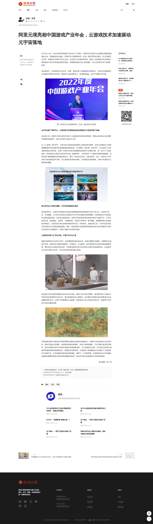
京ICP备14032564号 (80, 520)
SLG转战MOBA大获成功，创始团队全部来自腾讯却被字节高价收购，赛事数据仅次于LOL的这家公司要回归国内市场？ (125, 60)
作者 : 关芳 (30, 18)
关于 (133, 4)
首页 (19, 10)
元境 (52, 384)
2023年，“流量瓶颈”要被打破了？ (58, 420)
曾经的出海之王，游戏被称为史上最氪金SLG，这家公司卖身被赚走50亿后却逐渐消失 (126, 80)
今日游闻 (120, 501)
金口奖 (65, 10)
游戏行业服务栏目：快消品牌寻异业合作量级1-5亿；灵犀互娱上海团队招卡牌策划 (125, 102)
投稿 (127, 4)
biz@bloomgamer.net (62, 375)
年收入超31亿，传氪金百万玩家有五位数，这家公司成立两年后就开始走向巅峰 (126, 70)
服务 (45, 10)
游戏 (46, 384)
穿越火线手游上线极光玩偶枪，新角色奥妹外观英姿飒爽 (93, 432)
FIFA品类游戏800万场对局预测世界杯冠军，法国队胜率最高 (58, 410)
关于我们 (90, 496)
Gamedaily (68, 372)
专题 (119, 496)
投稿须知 (90, 506)
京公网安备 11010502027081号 (99, 520)
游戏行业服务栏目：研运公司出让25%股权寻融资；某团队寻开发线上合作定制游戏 (125, 95)
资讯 (28, 10)
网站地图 (120, 506)
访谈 (36, 10)
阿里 (58, 384)
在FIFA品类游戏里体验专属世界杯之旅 (93, 410)
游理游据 (55, 10)
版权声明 (90, 501)
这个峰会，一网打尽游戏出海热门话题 (93, 421)
